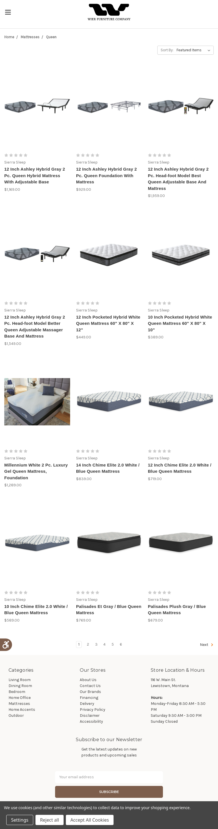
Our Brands (90, 691)
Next (206, 645)
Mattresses (30, 37)
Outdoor (16, 715)
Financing (89, 697)
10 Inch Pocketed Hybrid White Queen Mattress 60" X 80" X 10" (180, 323)
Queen (51, 37)
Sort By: (167, 50)
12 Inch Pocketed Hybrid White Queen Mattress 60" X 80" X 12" (108, 323)
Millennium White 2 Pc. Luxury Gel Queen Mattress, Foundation (36, 471)
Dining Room (20, 685)
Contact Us (90, 685)
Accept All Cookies (89, 820)
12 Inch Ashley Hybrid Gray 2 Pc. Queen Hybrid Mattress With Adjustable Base (34, 175)
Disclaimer (90, 715)
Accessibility (91, 721)
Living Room (20, 679)
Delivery (87, 703)
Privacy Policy (92, 709)
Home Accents (22, 709)
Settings (19, 820)
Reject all (49, 820)
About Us (88, 679)
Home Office (20, 697)
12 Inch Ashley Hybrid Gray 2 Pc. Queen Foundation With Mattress (106, 175)
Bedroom (17, 691)
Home (9, 37)
